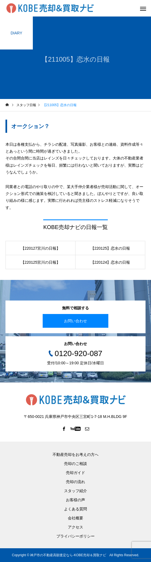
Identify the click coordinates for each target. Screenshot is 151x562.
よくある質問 (75, 509)
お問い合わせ (75, 321)
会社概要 (75, 518)
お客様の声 (75, 500)
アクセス (75, 527)
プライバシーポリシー (75, 536)
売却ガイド (75, 472)
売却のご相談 (75, 463)
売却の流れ (75, 482)
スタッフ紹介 (75, 491)
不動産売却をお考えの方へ (75, 454)
